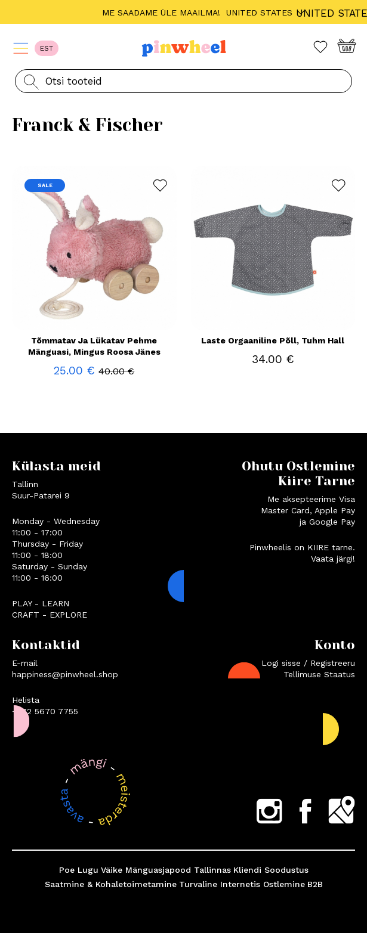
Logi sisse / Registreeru (308, 663)
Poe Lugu (78, 870)
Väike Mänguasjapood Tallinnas (166, 870)
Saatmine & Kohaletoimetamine (111, 884)
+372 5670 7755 (45, 711)
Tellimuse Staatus (319, 674)
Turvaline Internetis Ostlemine (242, 884)
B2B (315, 884)
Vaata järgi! (333, 558)
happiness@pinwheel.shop (65, 674)
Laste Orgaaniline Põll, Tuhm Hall (272, 340)
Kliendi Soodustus (271, 870)
